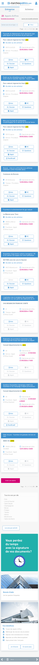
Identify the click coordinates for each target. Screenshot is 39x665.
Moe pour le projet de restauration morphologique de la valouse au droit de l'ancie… (19, 121)
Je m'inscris (14, 647)
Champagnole (8, 506)
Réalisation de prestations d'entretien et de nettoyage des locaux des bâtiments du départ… (19, 339)
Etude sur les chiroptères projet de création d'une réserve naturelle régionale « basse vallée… (19, 78)
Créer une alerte (10, 480)
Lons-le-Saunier (9, 501)
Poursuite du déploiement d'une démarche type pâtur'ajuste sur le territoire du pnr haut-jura (19, 34)
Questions (26, 64)
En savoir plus (27, 647)
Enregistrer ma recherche (7, 18)
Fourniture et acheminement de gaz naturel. (17, 209)
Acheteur (29, 9)
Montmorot (8, 517)
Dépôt (11, 67)
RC (27, 60)
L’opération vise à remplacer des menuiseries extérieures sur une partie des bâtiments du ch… (19, 298)
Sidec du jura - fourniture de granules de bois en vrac (19, 435)
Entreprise (9, 9)
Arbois (6, 514)
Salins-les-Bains (9, 519)
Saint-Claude (8, 503)
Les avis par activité (11, 528)
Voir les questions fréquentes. (11, 595)
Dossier (11, 64)
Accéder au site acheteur (12, 43)
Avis (11, 60)
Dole (5, 499)
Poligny (6, 510)
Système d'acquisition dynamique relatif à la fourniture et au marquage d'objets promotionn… (19, 385)
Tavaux (6, 512)
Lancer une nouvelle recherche (30, 18)
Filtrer (30, 25)
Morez (6, 508)
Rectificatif (10, 158)
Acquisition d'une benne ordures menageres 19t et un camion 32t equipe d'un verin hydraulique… (19, 254)
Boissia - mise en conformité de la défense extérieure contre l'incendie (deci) (17, 168)
